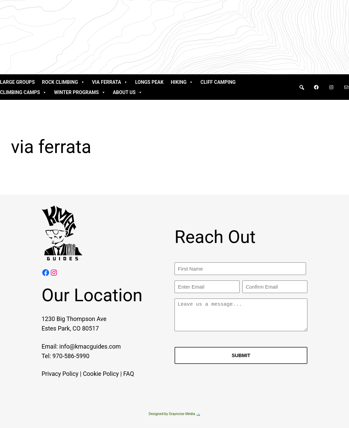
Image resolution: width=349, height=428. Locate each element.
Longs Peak (149, 82)
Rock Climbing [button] (63, 82)
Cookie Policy (92, 373)
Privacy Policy (51, 373)
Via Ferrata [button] (110, 82)
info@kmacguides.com (81, 346)
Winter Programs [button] (79, 92)
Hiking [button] (182, 82)
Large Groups (17, 82)
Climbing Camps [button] (23, 92)
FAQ (120, 373)
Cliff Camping (218, 82)
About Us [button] (127, 92)
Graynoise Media (182, 414)
